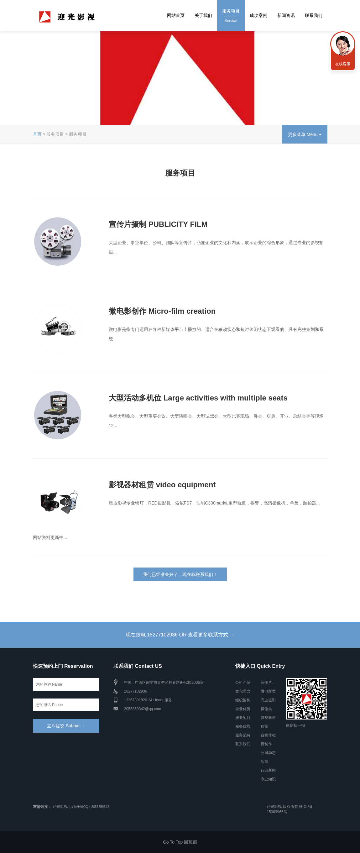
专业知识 (268, 779)
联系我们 (313, 15)
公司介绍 (242, 682)
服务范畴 (242, 735)
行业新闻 (268, 770)
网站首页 (176, 15)
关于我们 (203, 15)
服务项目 (231, 16)
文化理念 (242, 691)
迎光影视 (60, 806)
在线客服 (342, 64)
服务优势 (242, 726)
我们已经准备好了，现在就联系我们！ (180, 574)
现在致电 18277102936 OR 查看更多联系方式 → (180, 634)
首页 (37, 134)
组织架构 (242, 700)
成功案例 (258, 15)
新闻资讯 (286, 15)
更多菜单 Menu (304, 134)
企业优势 (242, 709)
